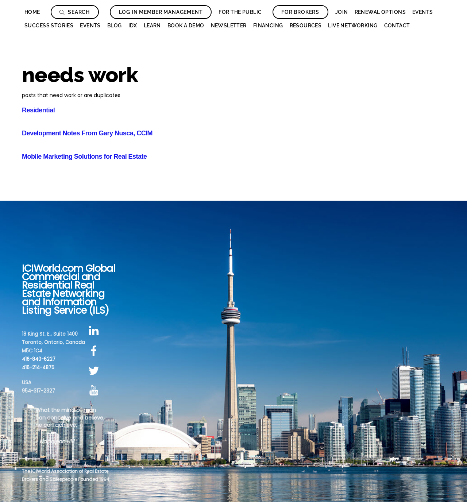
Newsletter (229, 25)
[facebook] (95, 350)
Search (74, 12)
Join (341, 12)
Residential (38, 110)
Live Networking (352, 25)
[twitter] (95, 370)
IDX (132, 25)
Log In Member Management (161, 12)
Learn (152, 25)
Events (422, 12)
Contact (397, 25)
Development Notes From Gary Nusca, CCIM (87, 133)
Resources (306, 25)
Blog (114, 25)
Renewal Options (380, 12)
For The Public (240, 12)
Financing (268, 25)
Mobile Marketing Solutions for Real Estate (84, 156)
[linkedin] (95, 331)
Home (32, 12)
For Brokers (300, 12)
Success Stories (48, 25)
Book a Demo (185, 25)
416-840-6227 (38, 359)
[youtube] (95, 390)
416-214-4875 (38, 367)
